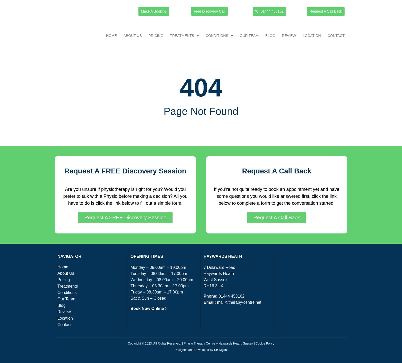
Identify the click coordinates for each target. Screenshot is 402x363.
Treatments (184, 35)
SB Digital (221, 349)
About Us (133, 36)
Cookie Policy (265, 343)
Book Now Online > (149, 308)
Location (312, 36)
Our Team (249, 36)
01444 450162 (232, 296)
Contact (336, 36)
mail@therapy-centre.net (239, 302)
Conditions (219, 35)
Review (289, 36)
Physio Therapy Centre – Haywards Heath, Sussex (218, 343)
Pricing (155, 36)
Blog (270, 36)
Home (111, 36)
